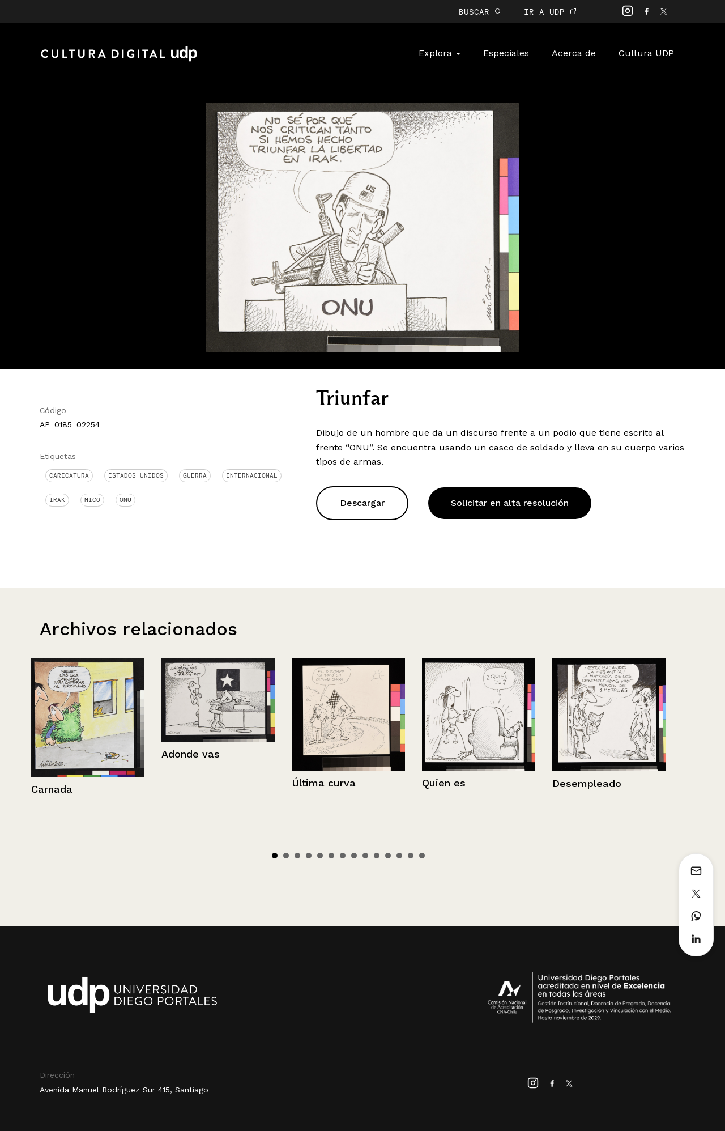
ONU (125, 500)
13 (410, 855)
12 (399, 855)
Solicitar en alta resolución (510, 503)
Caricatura (69, 475)
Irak (57, 500)
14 (422, 855)
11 (388, 855)
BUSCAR (480, 11)
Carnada (51, 789)
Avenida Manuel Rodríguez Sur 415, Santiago (124, 1089)
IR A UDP (550, 11)
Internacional (252, 475)
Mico (92, 500)
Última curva (324, 783)
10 (376, 855)
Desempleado (586, 783)
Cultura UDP (646, 53)
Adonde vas (190, 754)
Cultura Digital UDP (119, 60)
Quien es (444, 783)
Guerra (195, 475)
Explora (439, 53)
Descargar (362, 503)
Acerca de (574, 53)
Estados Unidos (136, 475)
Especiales (506, 53)
